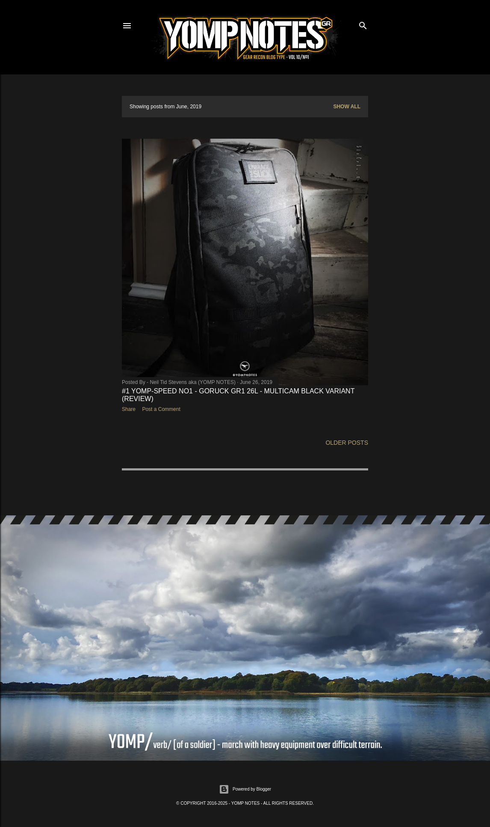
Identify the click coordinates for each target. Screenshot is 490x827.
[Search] (363, 23)
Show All (346, 107)
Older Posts (346, 442)
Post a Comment (161, 409)
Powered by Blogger (245, 789)
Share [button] (129, 409)
